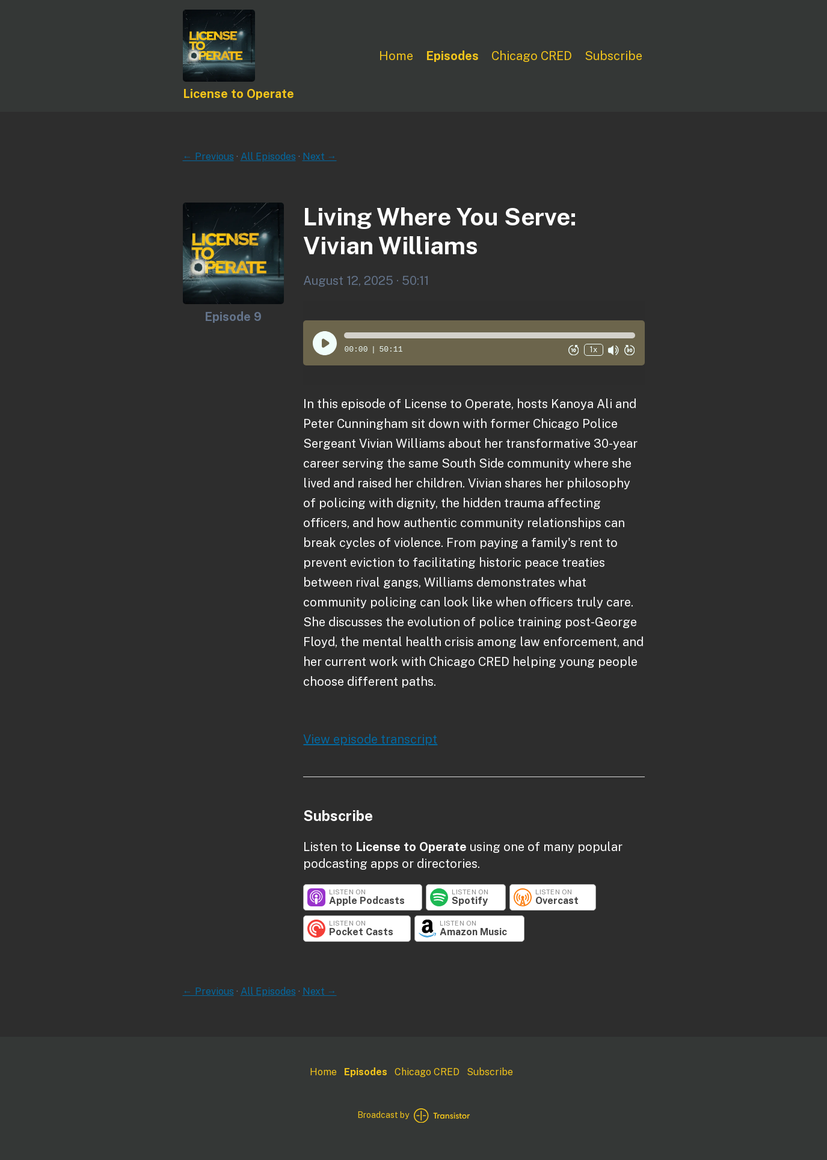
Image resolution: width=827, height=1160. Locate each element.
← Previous (208, 156)
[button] (489, 335)
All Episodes (268, 156)
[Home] (219, 78)
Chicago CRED (531, 56)
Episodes (452, 56)
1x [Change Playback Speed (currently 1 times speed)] (593, 349)
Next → (320, 156)
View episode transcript (370, 739)
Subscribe (613, 56)
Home (396, 56)
